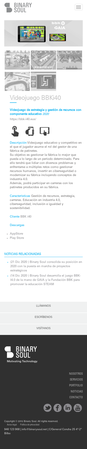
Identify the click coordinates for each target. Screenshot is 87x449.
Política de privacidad (29, 425)
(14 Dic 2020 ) (20, 275)
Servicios (76, 379)
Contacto (76, 397)
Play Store (17, 238)
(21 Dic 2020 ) (20, 262)
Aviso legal (12, 425)
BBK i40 (25, 216)
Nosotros (76, 374)
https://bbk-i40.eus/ (23, 119)
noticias (77, 391)
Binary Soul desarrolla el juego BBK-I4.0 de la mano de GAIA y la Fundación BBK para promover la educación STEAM (45, 280)
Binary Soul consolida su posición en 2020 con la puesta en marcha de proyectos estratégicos (46, 266)
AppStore (16, 234)
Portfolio (76, 385)
